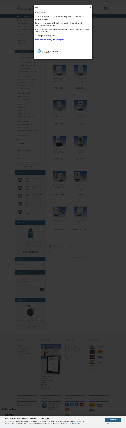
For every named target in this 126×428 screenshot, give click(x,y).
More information (113, 424)
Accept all (113, 420)
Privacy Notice (76, 423)
